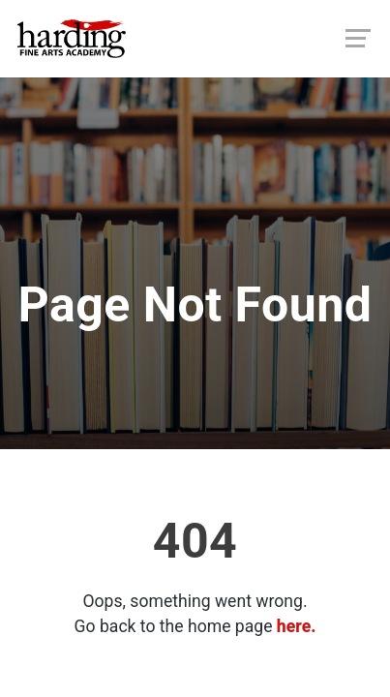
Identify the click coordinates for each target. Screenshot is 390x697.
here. (296, 626)
